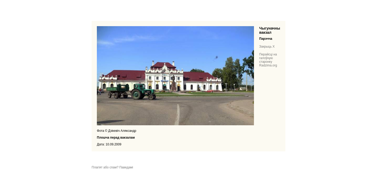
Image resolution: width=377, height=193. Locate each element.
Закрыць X (267, 46)
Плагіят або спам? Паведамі (112, 167)
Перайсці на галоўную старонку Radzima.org (268, 60)
